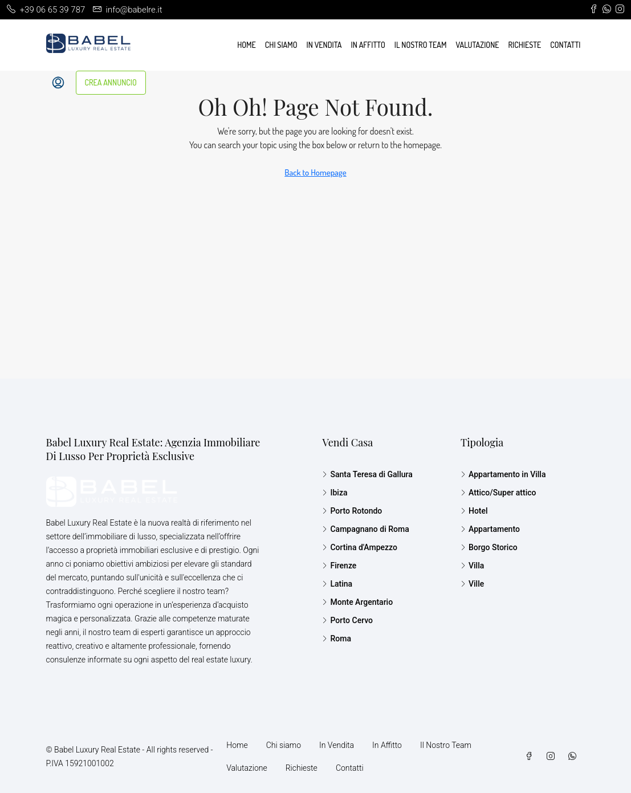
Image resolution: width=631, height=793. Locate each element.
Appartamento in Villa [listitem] (503, 474)
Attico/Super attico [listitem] (498, 492)
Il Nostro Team (420, 45)
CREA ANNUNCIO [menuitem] (111, 82)
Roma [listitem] (336, 638)
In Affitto (368, 45)
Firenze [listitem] (339, 565)
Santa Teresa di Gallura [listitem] (367, 474)
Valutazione (477, 45)
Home (246, 45)
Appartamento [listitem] (490, 529)
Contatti (565, 45)
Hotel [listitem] (474, 510)
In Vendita (324, 45)
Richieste (525, 45)
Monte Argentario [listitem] (357, 602)
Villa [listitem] (472, 565)
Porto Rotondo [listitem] (352, 510)
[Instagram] (553, 756)
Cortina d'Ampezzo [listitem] (359, 547)
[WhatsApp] (574, 756)
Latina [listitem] (337, 583)
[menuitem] (58, 83)
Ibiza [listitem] (334, 492)
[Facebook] (531, 756)
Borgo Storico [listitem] (489, 547)
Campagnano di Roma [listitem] (365, 529)
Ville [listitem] (472, 583)
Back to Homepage (315, 172)
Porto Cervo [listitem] (347, 620)
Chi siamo (281, 45)
